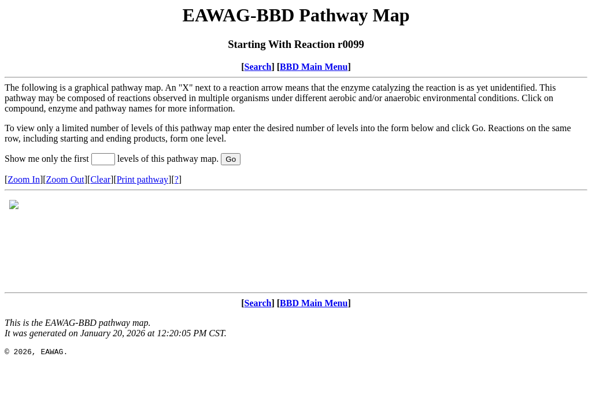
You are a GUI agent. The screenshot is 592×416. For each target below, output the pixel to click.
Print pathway (142, 179)
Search (258, 67)
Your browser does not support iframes (296, 241)
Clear (100, 179)
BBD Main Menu (313, 67)
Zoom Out (65, 179)
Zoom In (24, 179)
